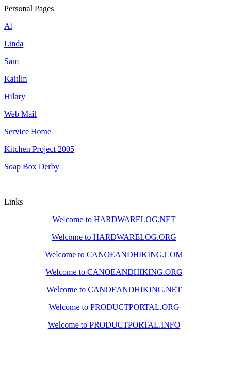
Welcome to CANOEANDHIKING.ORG (114, 272)
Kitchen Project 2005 (39, 149)
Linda (13, 43)
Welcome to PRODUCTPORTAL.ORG (114, 307)
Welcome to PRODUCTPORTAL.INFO (114, 324)
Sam (11, 61)
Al (8, 26)
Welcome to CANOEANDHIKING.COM (114, 254)
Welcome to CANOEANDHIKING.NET (114, 289)
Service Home (27, 131)
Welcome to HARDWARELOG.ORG (114, 237)
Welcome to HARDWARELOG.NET (113, 219)
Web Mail (20, 114)
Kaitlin (15, 78)
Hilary (14, 96)
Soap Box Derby (31, 166)
